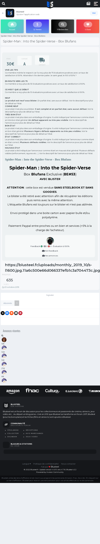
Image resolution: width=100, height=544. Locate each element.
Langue (26, 464)
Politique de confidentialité (46, 464)
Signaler (50, 295)
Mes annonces (50, 256)
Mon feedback (50, 251)
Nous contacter (68, 464)
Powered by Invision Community (50, 472)
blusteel (55, 466)
